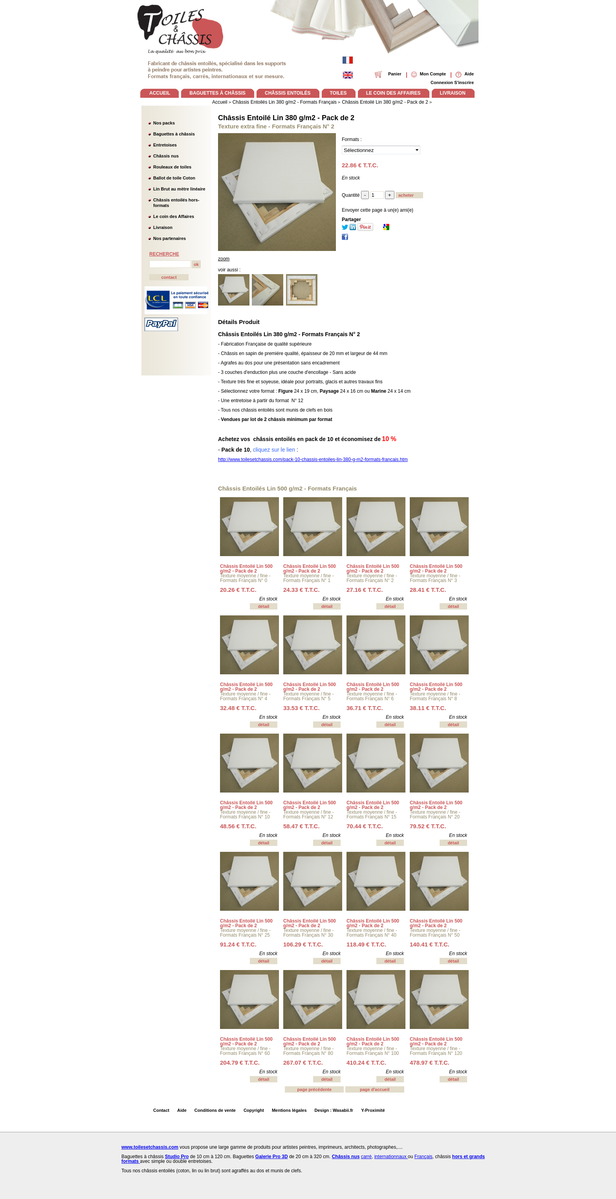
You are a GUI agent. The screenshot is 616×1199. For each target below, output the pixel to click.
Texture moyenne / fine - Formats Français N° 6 (371, 696)
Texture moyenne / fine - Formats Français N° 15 (371, 814)
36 (364, 708)
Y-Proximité (373, 1110)
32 (238, 708)
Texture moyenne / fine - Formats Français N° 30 (308, 932)
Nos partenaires (169, 238)
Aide (182, 1110)
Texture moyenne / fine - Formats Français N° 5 (308, 696)
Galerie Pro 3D (271, 1156)
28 (428, 589)
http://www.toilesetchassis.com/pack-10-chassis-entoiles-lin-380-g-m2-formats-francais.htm (313, 459)
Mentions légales (289, 1110)
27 (364, 589)
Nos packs (164, 123)
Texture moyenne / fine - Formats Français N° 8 (435, 696)
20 (238, 589)
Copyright (254, 1110)
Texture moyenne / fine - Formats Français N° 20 (435, 814)
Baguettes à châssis (174, 134)
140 (429, 944)
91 (238, 944)
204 (240, 1062)
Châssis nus (166, 156)
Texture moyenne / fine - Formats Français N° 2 (371, 578)
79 (428, 826)
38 (428, 708)
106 (303, 944)
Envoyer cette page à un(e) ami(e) (377, 210)
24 (301, 589)
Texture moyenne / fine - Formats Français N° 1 (308, 578)
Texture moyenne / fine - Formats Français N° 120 (436, 1051)
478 (429, 1062)
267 (303, 1062)
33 (301, 708)
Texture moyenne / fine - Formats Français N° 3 (435, 578)
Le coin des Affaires (173, 216)
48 (238, 826)
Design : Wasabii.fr (334, 1110)
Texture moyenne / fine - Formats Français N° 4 (245, 696)
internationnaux (391, 1156)
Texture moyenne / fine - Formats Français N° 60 (245, 1051)
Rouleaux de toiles (172, 167)
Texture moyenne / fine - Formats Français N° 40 (371, 932)
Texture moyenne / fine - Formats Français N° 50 (435, 932)
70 (364, 826)
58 (301, 826)
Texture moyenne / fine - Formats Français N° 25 (245, 932)
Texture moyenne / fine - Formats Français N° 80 (308, 1051)
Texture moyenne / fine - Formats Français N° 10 (245, 814)
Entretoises (165, 145)
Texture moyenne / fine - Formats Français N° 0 (245, 578)
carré (366, 1156)
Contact (161, 1110)
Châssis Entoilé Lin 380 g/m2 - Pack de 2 (286, 118)
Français (423, 1156)
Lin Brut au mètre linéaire (179, 189)
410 (366, 1062)
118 (366, 944)
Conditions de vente (215, 1110)
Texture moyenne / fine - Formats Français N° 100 (372, 1051)
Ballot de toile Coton (174, 178)
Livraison (162, 227)
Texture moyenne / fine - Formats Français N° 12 (308, 814)
